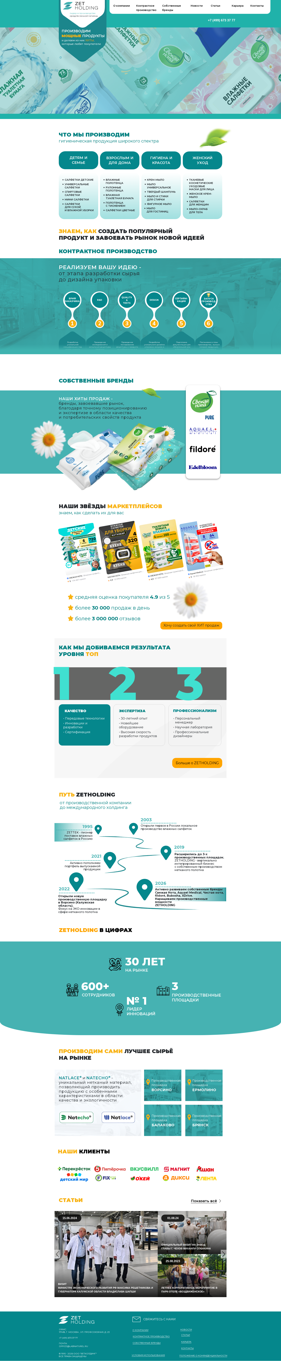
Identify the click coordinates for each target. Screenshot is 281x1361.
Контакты (257, 5)
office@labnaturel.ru (73, 1346)
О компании (121, 5)
